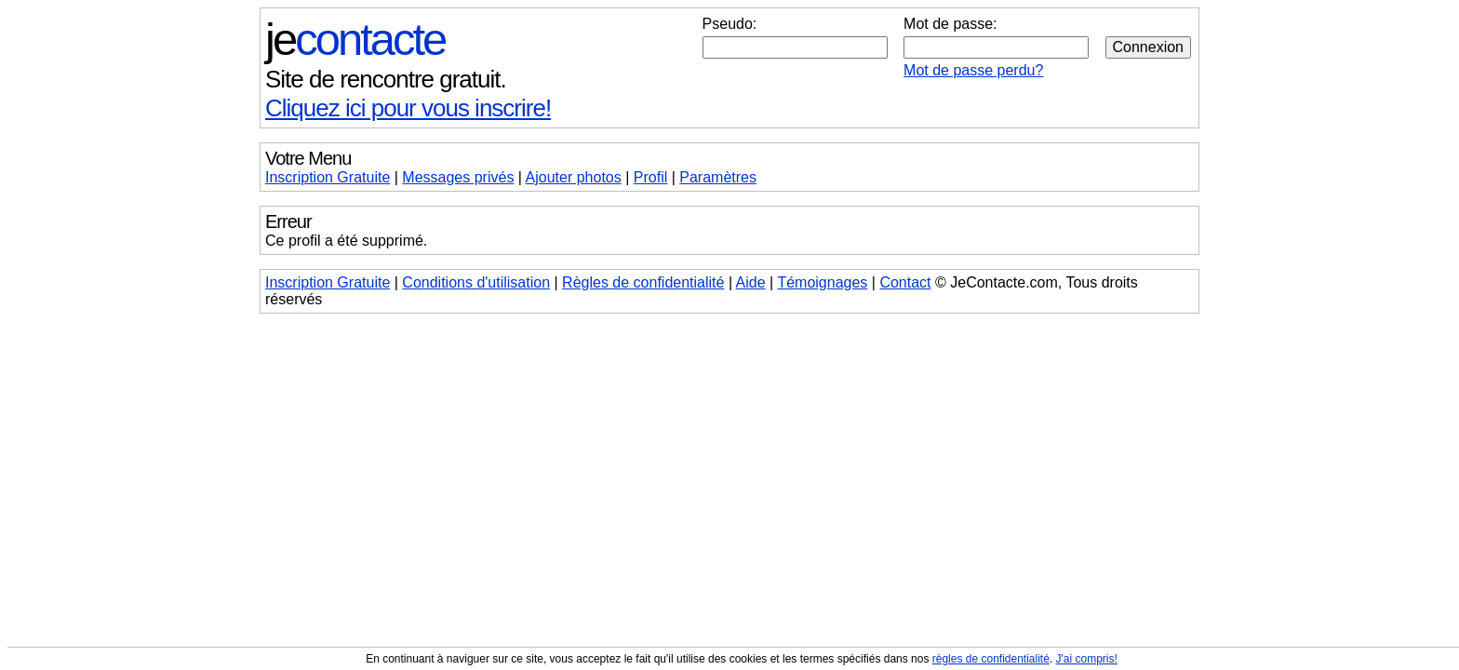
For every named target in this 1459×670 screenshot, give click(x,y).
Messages (458, 177)
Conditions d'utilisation (476, 282)
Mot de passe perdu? (973, 70)
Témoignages (822, 282)
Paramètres (717, 177)
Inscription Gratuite (327, 177)
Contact (904, 282)
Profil (650, 177)
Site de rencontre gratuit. (385, 79)
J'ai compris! (1087, 658)
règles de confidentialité (991, 658)
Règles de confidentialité (643, 282)
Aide (751, 282)
